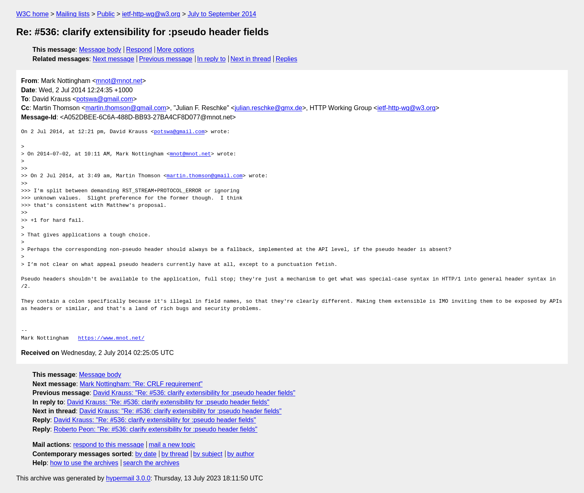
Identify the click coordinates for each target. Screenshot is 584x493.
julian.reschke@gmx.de (269, 107)
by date (145, 453)
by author (240, 453)
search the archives (151, 462)
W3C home (32, 14)
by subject (207, 453)
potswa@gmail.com (104, 99)
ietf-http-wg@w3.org (151, 14)
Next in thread (250, 58)
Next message (113, 58)
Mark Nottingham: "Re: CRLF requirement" (141, 383)
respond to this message (108, 444)
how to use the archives (84, 462)
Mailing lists (73, 14)
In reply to (211, 58)
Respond (139, 49)
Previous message (166, 58)
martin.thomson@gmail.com (125, 107)
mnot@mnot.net (119, 80)
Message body (100, 49)
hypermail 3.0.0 (128, 478)
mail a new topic (172, 444)
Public (106, 14)
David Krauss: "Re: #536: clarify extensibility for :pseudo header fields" (194, 392)
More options (176, 49)
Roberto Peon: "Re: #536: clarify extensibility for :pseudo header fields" (155, 429)
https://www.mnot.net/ (111, 338)
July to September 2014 (222, 14)
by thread (175, 453)
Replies (286, 58)
